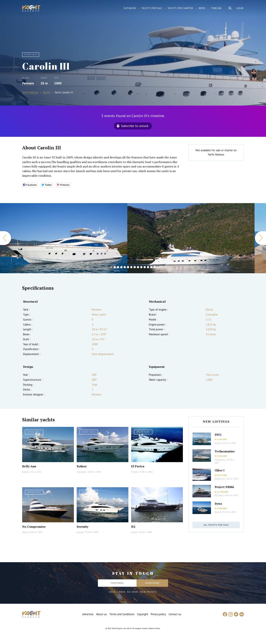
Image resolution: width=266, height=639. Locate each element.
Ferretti (134, 472)
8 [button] (135, 267)
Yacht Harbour (31, 9)
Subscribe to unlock (134, 126)
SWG (218, 434)
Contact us (175, 614)
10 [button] (141, 267)
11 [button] (145, 267)
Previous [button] (5, 238)
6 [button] (128, 267)
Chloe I (219, 470)
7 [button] (131, 267)
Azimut (134, 532)
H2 (133, 527)
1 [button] (111, 267)
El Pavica (137, 466)
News (202, 8)
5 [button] (125, 267)
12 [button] (148, 267)
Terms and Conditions (121, 614)
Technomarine (225, 451)
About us (101, 614)
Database (130, 8)
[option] (63, 238)
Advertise (87, 614)
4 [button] (121, 267)
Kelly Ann (29, 466)
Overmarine (220, 459)
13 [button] (151, 267)
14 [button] (155, 267)
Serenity (82, 527)
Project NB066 (224, 487)
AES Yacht (219, 495)
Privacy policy (158, 614)
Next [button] (260, 238)
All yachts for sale (216, 524)
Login (239, 8)
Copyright (142, 614)
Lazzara (80, 532)
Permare (28, 83)
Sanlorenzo (220, 478)
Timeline (216, 8)
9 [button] (138, 267)
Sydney (82, 466)
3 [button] (118, 267)
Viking (25, 532)
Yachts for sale (152, 8)
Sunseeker (81, 472)
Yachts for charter (180, 8)
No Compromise (34, 527)
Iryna (218, 503)
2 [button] (115, 267)
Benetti (25, 472)
